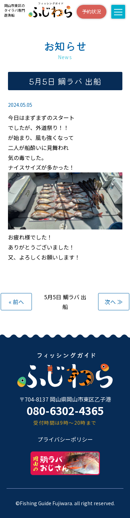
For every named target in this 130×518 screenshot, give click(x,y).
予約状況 (91, 11)
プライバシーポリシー (65, 439)
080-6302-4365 (65, 410)
